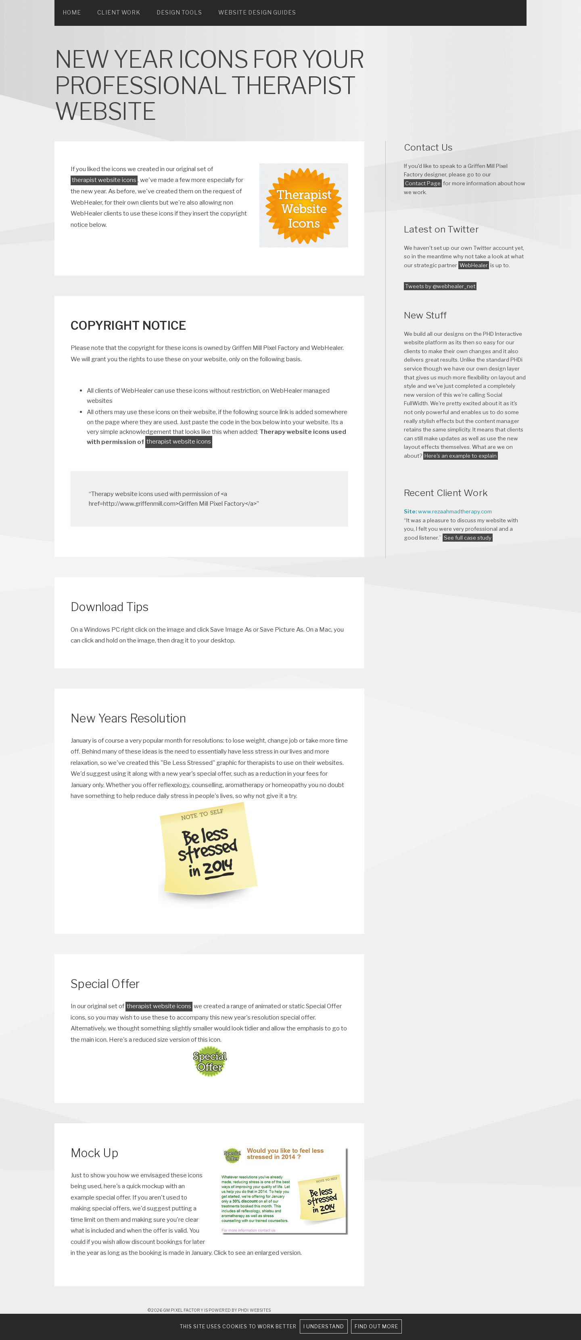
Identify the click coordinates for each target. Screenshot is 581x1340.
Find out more (376, 1326)
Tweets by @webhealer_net (440, 286)
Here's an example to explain (460, 455)
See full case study (467, 537)
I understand (323, 1326)
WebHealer (474, 265)
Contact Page (423, 183)
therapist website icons (104, 180)
